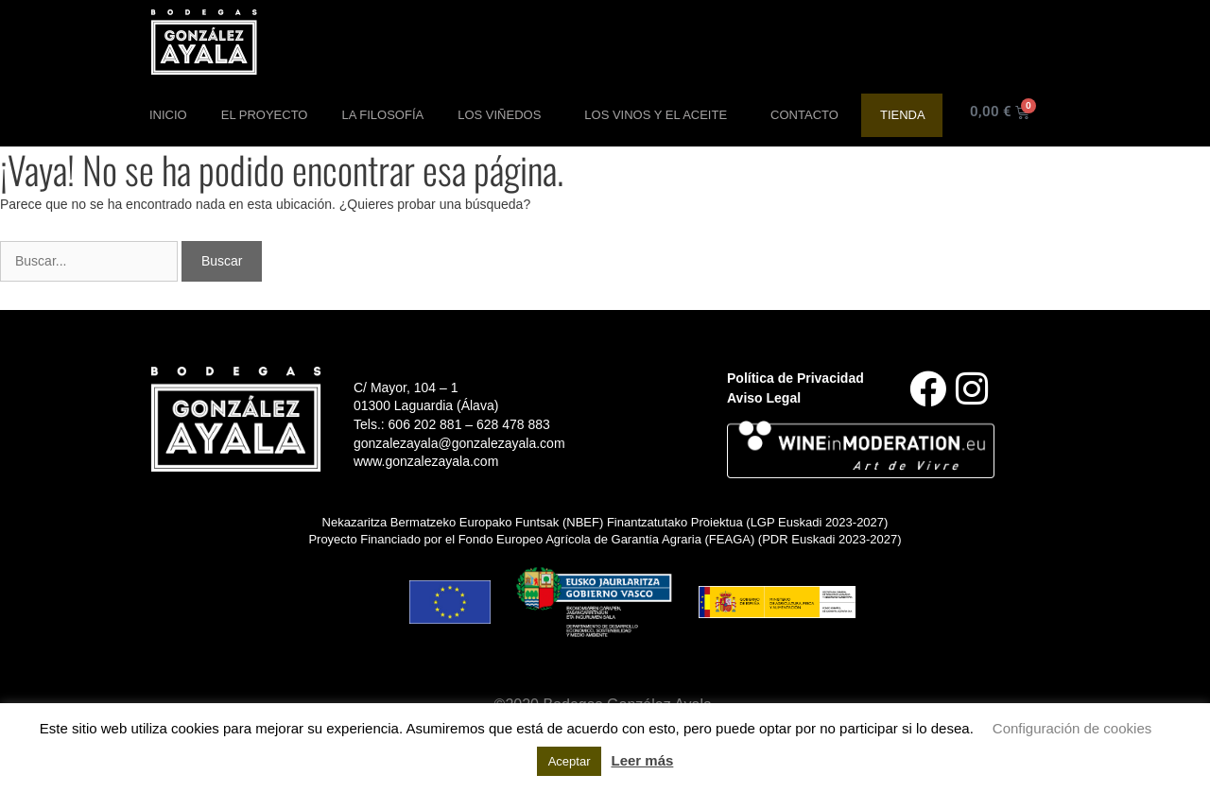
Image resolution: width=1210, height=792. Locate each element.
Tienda (902, 115)
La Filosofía (382, 115)
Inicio (168, 115)
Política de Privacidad (795, 378)
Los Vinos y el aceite (660, 115)
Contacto (804, 115)
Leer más (642, 760)
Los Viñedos (504, 115)
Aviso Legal (764, 397)
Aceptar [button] (569, 761)
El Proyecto (264, 115)
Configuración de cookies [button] (1072, 728)
